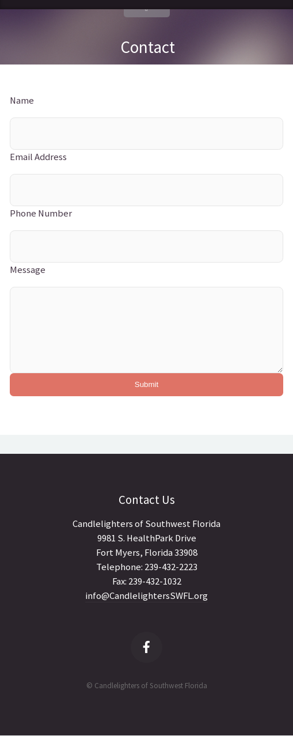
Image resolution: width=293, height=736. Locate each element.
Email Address (38, 157)
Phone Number (41, 213)
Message (27, 270)
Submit (146, 384)
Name (22, 100)
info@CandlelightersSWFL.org (146, 596)
